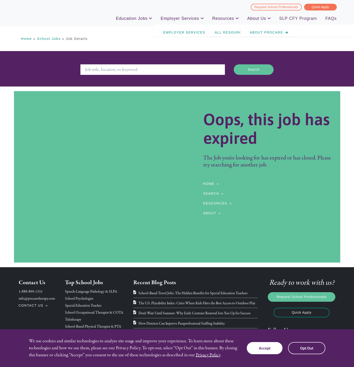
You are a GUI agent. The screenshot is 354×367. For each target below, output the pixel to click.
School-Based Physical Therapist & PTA (93, 326)
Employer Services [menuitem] (180, 19)
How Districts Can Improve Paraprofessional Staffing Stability (181, 323)
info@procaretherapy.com (37, 298)
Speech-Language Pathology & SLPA (91, 291)
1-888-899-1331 (31, 291)
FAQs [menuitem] (331, 18)
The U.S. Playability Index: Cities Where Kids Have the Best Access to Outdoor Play (196, 303)
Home (26, 39)
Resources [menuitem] (223, 19)
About (210, 213)
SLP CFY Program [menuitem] (298, 18)
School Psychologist (79, 298)
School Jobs (49, 39)
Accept (264, 348)
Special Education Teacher (83, 305)
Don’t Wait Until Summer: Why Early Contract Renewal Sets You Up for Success (194, 313)
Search (211, 193)
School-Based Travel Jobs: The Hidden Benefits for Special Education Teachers (192, 293)
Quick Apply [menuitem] (320, 7)
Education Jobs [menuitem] (132, 19)
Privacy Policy (208, 355)
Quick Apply (302, 312)
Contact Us (31, 305)
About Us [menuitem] (256, 19)
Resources (215, 203)
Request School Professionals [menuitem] (276, 7)
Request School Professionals (302, 297)
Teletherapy (73, 319)
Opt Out (306, 348)
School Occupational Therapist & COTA (94, 312)
